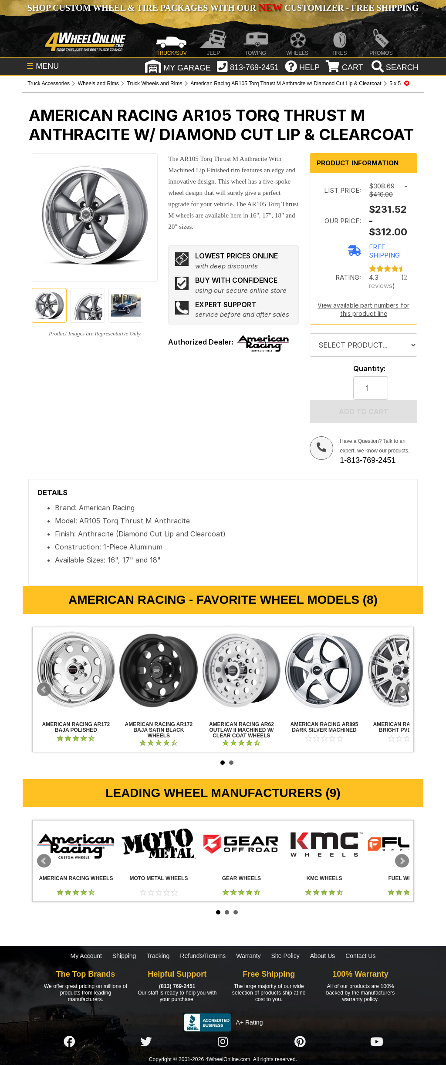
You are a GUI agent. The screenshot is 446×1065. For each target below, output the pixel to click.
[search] (394, 67)
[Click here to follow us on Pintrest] (300, 1042)
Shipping (124, 955)
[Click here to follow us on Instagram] (223, 1042)
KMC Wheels (324, 844)
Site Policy (285, 955)
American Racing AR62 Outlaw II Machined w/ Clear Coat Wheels (241, 670)
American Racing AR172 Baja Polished (76, 670)
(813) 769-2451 (177, 986)
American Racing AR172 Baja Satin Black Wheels (158, 670)
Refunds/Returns (203, 955)
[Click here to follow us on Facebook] (69, 1042)
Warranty (248, 955)
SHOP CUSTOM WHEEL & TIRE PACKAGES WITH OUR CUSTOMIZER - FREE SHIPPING (223, 8)
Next (402, 690)
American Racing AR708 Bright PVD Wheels (407, 727)
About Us (322, 955)
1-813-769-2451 (367, 460)
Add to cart (363, 411)
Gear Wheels (241, 844)
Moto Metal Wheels (158, 844)
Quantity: (369, 368)
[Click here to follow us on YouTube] (376, 1042)
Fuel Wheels (407, 878)
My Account (86, 955)
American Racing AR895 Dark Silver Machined (324, 670)
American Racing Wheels (76, 844)
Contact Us (360, 955)
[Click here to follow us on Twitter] (146, 1042)
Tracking (157, 955)
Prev (44, 690)
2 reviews (388, 281)
